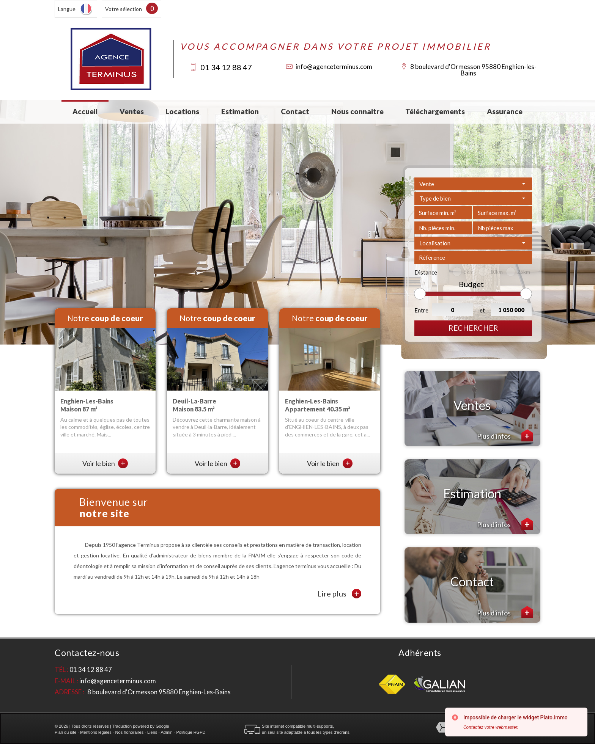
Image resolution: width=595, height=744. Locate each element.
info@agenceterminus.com (334, 67)
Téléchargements (435, 111)
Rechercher (473, 327)
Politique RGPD (190, 732)
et (482, 310)
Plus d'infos (505, 435)
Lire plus (339, 593)
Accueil (85, 111)
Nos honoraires (129, 732)
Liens (152, 732)
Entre (421, 310)
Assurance (505, 111)
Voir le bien (105, 463)
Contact (295, 111)
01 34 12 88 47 (226, 67)
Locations (182, 111)
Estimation (240, 111)
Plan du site (65, 732)
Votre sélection (123, 9)
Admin (166, 732)
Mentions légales (96, 732)
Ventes (132, 111)
